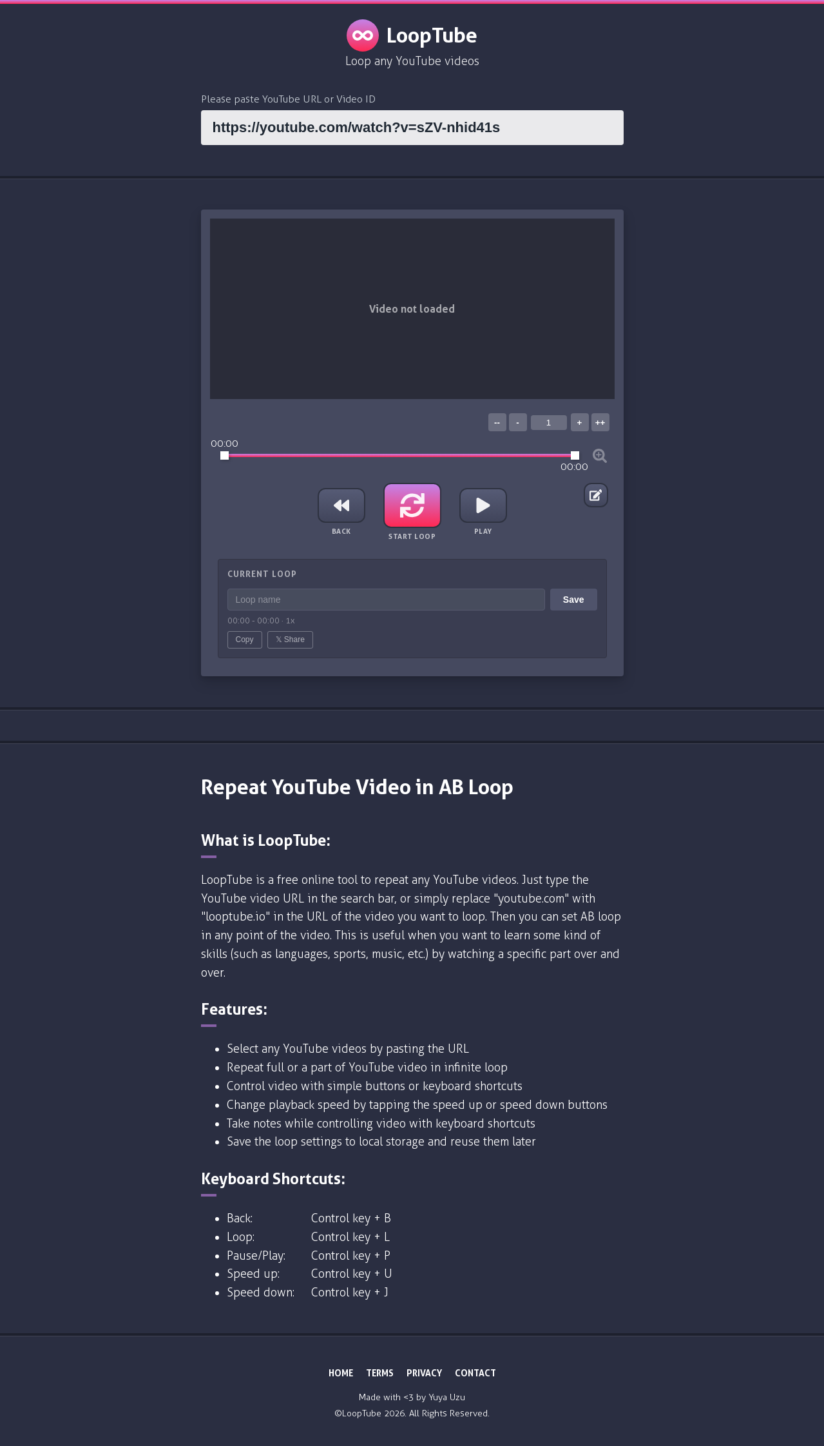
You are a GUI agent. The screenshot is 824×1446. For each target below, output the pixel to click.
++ (600, 422)
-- (497, 422)
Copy (245, 639)
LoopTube (412, 35)
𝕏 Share (290, 639)
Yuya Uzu (446, 1397)
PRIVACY (424, 1372)
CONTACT (475, 1372)
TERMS (380, 1372)
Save (573, 599)
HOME (341, 1372)
